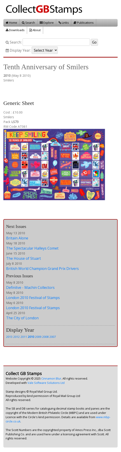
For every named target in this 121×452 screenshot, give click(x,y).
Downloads (15, 30)
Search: (14, 42)
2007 (52, 337)
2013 (9, 337)
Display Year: (18, 50)
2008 (45, 337)
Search (28, 23)
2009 (38, 337)
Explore (47, 23)
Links (63, 23)
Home (11, 23)
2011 (24, 337)
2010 (31, 337)
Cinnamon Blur (51, 378)
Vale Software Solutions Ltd (46, 383)
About (35, 30)
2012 (16, 337)
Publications (84, 23)
